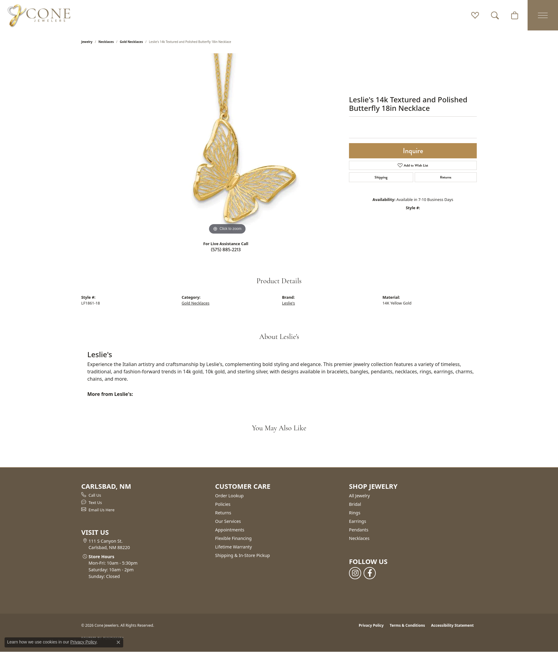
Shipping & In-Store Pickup (242, 555)
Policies (222, 504)
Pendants (358, 530)
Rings (354, 513)
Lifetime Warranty (233, 547)
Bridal (355, 504)
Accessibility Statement (452, 625)
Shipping (381, 177)
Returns (445, 177)
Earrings (357, 521)
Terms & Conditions (407, 625)
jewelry (86, 42)
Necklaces (106, 42)
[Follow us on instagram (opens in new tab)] (355, 573)
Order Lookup (229, 496)
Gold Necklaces (131, 42)
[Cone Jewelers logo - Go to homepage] (39, 15)
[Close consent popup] (118, 642)
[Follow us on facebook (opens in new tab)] (370, 573)
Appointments (229, 530)
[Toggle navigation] (543, 15)
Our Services (228, 521)
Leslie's (288, 303)
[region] (227, 144)
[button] (475, 15)
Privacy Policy (371, 625)
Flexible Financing (233, 538)
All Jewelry (359, 496)
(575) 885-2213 (226, 249)
